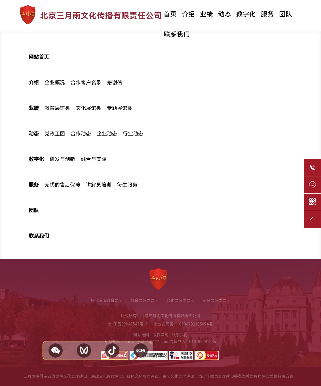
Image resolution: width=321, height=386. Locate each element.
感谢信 (114, 82)
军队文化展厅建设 (178, 376)
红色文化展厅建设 (143, 376)
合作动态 (81, 134)
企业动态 (107, 134)
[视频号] (84, 350)
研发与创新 (62, 159)
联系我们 (177, 34)
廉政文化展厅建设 (107, 376)
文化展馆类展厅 (180, 300)
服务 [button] (267, 14)
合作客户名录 (86, 82)
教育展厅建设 (258, 376)
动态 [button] (224, 14)
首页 (170, 14)
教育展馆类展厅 (144, 300)
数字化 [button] (246, 14)
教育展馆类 (57, 108)
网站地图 (141, 335)
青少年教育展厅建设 (216, 376)
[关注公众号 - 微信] (55, 350)
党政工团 (55, 134)
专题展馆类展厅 (216, 300)
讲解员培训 (98, 185)
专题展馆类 (119, 108)
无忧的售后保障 (62, 185)
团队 (285, 14)
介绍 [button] (188, 14)
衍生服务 (127, 185)
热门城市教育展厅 (106, 300)
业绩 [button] (206, 14)
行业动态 (133, 134)
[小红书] (141, 350)
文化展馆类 (88, 108)
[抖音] (112, 350)
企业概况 (55, 82)
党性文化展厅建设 (71, 376)
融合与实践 (93, 159)
